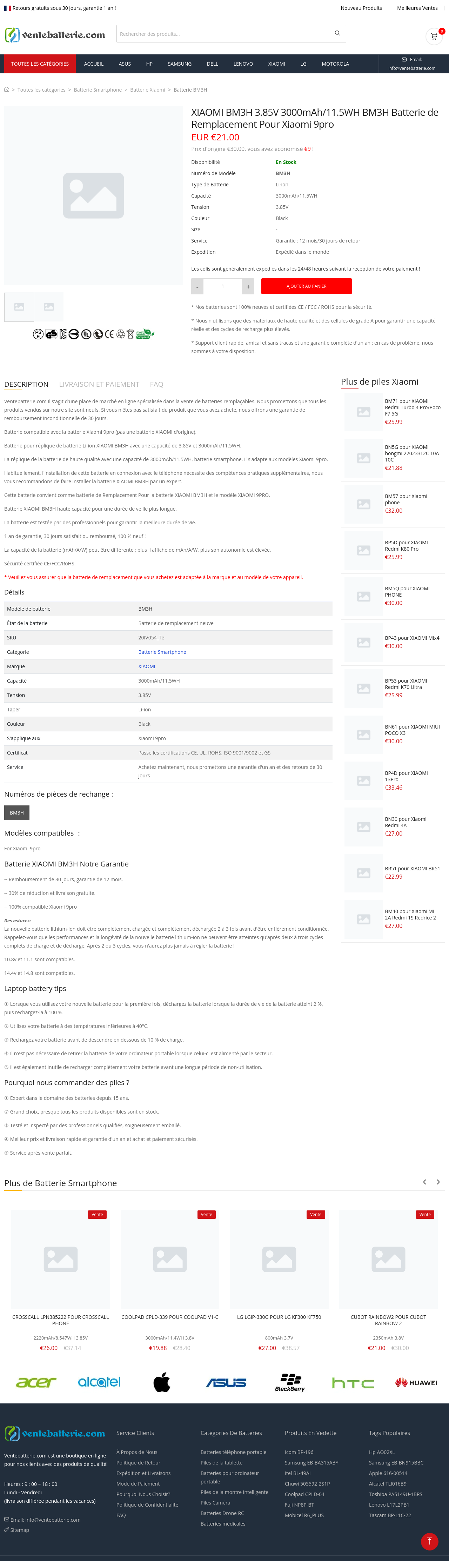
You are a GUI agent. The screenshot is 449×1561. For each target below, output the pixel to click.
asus (125, 61)
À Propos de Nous (137, 1450)
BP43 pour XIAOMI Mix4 (412, 635)
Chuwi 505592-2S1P (307, 1481)
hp (149, 61)
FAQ (121, 1513)
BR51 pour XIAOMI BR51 (412, 866)
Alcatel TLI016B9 (388, 1481)
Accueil (94, 61)
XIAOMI (146, 664)
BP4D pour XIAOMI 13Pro (406, 774)
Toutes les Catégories (40, 61)
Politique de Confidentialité (147, 1502)
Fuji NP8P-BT (299, 1502)
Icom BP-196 (299, 1450)
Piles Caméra (215, 1500)
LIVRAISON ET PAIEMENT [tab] (99, 382)
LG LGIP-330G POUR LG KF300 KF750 (279, 1315)
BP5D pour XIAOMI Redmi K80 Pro (406, 543)
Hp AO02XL (382, 1450)
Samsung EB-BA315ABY (311, 1460)
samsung (180, 61)
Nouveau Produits (361, 8)
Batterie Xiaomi (147, 87)
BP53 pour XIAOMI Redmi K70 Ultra (406, 681)
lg (304, 61)
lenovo (243, 61)
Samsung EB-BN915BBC (396, 1460)
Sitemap (20, 1528)
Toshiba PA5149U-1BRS (395, 1492)
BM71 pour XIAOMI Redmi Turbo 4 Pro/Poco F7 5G (413, 405)
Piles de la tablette (221, 1460)
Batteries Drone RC (222, 1511)
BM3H (17, 810)
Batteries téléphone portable (233, 1450)
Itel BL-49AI (298, 1471)
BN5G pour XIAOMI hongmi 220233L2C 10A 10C (412, 451)
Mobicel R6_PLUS (304, 1513)
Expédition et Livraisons (143, 1471)
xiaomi (276, 61)
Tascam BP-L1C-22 (390, 1513)
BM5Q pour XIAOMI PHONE (407, 589)
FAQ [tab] (157, 382)
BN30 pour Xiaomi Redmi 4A (405, 819)
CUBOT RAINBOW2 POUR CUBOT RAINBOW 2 (388, 1318)
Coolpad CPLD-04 (304, 1492)
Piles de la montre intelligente (234, 1490)
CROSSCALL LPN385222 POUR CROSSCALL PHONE (60, 1318)
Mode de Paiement (138, 1481)
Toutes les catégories (42, 87)
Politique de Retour (138, 1460)
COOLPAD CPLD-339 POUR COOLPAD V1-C (169, 1315)
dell (213, 61)
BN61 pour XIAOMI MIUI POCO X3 (412, 727)
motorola (335, 61)
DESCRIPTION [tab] (26, 382)
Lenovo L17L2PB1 (389, 1502)
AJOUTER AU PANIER (306, 284)
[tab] (19, 305)
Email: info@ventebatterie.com (46, 1517)
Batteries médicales (223, 1521)
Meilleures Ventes (417, 8)
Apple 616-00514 (388, 1471)
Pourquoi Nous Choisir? (143, 1492)
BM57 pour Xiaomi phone (406, 497)
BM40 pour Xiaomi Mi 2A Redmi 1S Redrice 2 (410, 912)
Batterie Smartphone (98, 87)
